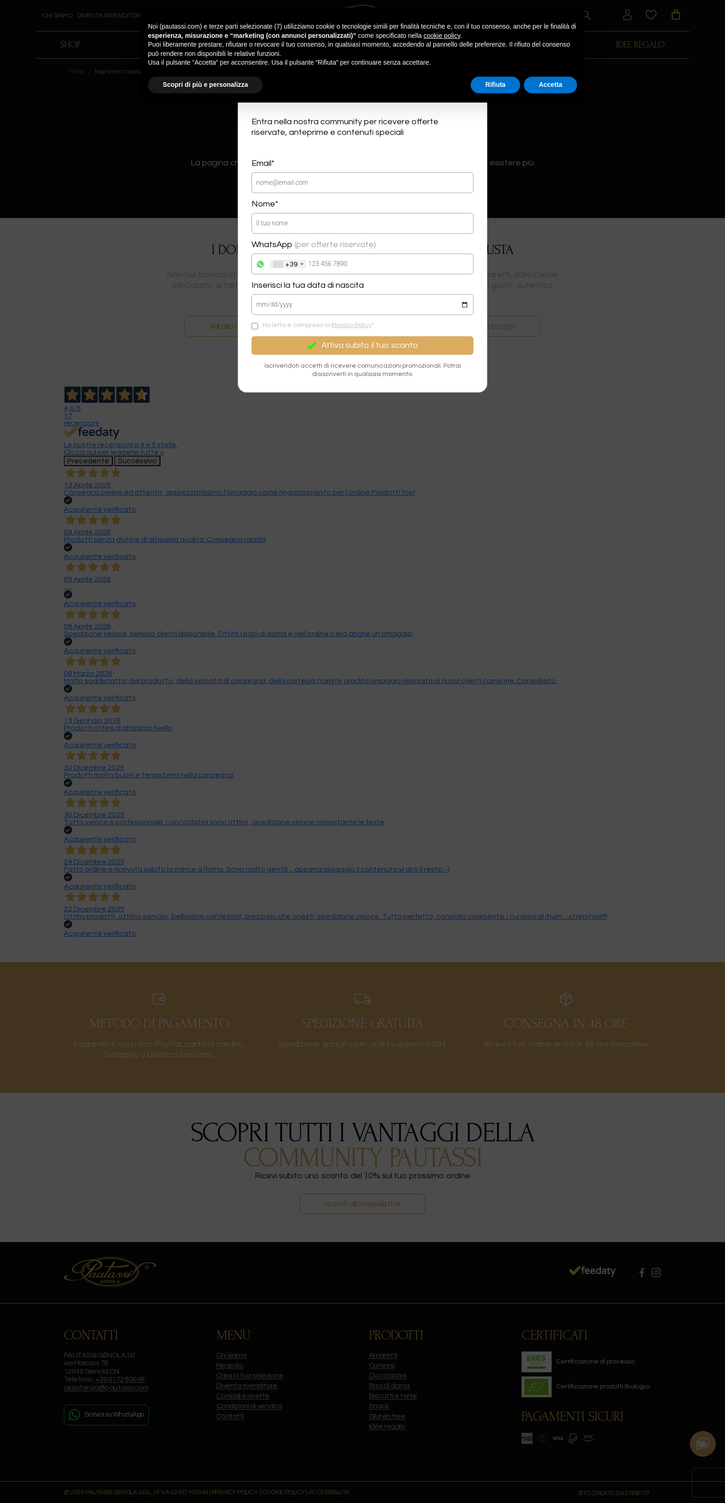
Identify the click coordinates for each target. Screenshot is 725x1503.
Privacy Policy (352, 325)
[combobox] (288, 264)
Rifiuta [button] (495, 84)
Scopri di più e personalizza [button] (205, 84)
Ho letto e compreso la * (318, 325)
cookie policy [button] (442, 35)
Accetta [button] (550, 84)
